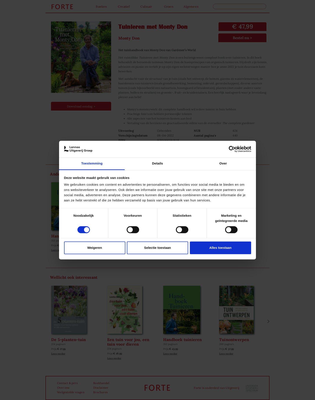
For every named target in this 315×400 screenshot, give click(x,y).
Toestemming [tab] (92, 163)
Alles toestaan (220, 248)
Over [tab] (223, 163)
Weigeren (94, 248)
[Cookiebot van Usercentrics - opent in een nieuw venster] (232, 149)
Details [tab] (157, 163)
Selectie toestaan (157, 248)
